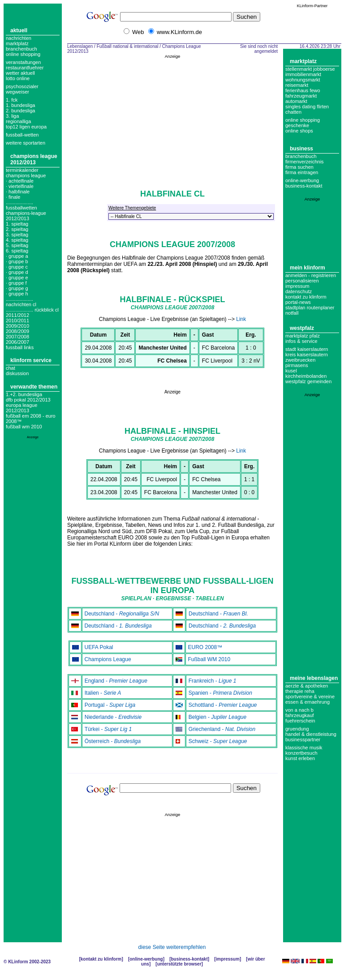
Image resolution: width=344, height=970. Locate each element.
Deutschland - (122, 614)
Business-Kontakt (189, 959)
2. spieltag (17, 229)
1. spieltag (17, 223)
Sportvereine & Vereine (310, 696)
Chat (10, 368)
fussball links (20, 347)
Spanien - (220, 693)
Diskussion (17, 373)
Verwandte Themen (33, 387)
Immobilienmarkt (303, 74)
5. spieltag (17, 245)
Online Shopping (23, 54)
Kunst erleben (300, 758)
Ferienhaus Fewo (302, 90)
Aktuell (18, 30)
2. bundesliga (20, 110)
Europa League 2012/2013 (21, 407)
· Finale (13, 197)
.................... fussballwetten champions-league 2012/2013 (26, 210)
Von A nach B (299, 710)
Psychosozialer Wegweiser (22, 89)
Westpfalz (302, 328)
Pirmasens (296, 365)
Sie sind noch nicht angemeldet (259, 49)
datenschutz (298, 291)
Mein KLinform (307, 268)
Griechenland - (222, 729)
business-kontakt (303, 185)
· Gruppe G (17, 288)
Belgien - (217, 717)
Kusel (291, 370)
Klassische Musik (303, 747)
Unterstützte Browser (179, 963)
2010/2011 (17, 320)
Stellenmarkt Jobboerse (310, 69)
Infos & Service (301, 341)
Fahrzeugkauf (299, 715)
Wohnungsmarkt (302, 79)
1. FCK (11, 100)
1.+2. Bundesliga (24, 394)
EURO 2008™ (205, 647)
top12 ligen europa (26, 126)
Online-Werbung (302, 180)
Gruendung (297, 728)
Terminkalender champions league (26, 172)
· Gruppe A (17, 256)
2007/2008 (17, 336)
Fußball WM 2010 (24, 426)
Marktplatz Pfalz (302, 335)
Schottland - (223, 705)
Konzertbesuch (301, 753)
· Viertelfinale (20, 186)
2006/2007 (17, 342)
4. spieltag (17, 240)
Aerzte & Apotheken (306, 685)
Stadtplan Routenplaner (309, 307)
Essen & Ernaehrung (307, 702)
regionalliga (18, 121)
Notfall (291, 313)
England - (116, 681)
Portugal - (110, 705)
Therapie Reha (299, 691)
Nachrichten (18, 38)
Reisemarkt (296, 85)
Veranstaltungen (23, 62)
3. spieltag (17, 234)
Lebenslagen (80, 46)
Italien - (103, 693)
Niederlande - (113, 717)
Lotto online (18, 78)
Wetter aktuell (20, 73)
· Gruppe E (17, 277)
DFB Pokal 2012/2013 (28, 399)
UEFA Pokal (99, 647)
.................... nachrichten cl (21, 301)
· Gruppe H (17, 293)
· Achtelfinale (20, 181)
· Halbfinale (18, 191)
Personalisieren (302, 280)
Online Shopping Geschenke (302, 122)
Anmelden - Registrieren (310, 275)
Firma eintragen (301, 172)
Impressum (297, 286)
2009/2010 (17, 326)
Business (301, 148)
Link (241, 319)
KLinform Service (31, 360)
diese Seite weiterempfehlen (172, 947)
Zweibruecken (300, 360)
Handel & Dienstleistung (310, 734)
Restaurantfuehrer (24, 67)
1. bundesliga (20, 105)
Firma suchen (299, 167)
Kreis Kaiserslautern (306, 354)
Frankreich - (212, 681)
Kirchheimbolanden (306, 376)
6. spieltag (17, 250)
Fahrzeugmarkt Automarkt (301, 98)
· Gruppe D (17, 272)
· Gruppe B (17, 261)
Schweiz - (218, 741)
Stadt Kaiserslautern (306, 349)
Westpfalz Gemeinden (308, 381)
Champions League (108, 659)
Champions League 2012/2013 (33, 159)
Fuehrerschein (300, 720)
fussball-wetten (22, 134)
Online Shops (299, 130)
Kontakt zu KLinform (306, 296)
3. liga (12, 116)
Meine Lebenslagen (314, 678)
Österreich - (113, 741)
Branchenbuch (21, 48)
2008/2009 (17, 331)
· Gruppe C (17, 266)
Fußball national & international (128, 46)
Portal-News (298, 302)
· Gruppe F (16, 283)
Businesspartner (302, 739)
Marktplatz (17, 43)
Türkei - (108, 729)
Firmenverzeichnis (304, 161)
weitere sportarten (25, 142)
